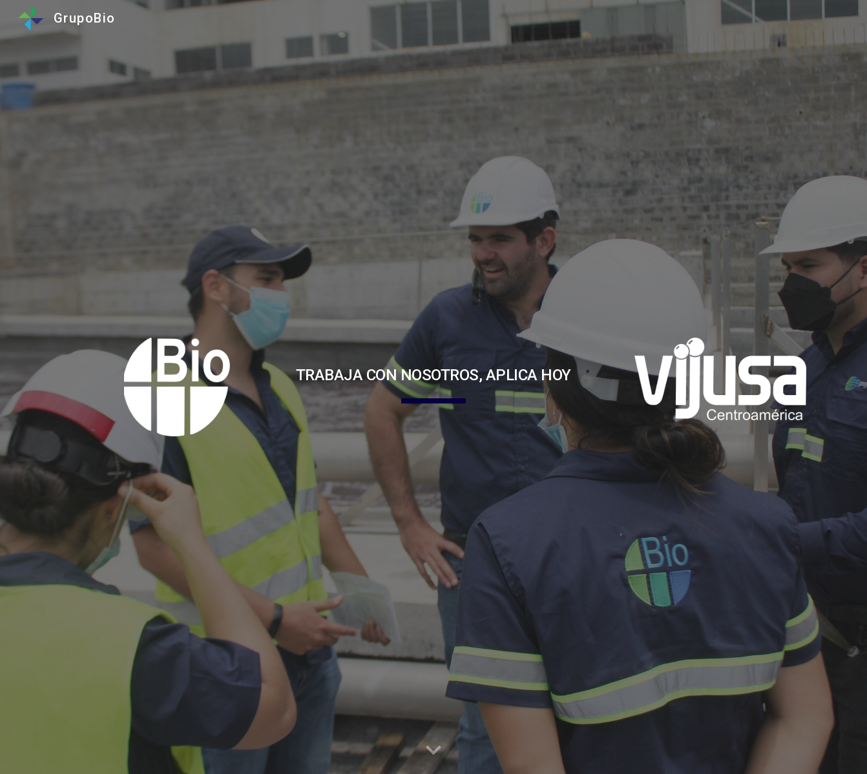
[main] (433, 373)
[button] (433, 750)
